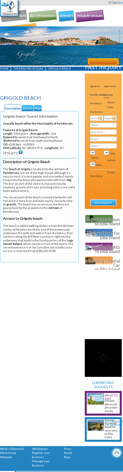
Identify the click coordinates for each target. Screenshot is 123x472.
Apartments (110, 86)
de (115, 3)
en (121, 3)
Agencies (95, 86)
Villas (110, 107)
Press (68, 449)
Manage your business (41, 463)
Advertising (8, 453)
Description (13, 108)
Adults (95, 157)
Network (6, 457)
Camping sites (108, 96)
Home (4, 68)
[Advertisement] (30, 83)
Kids (112, 153)
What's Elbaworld (12, 449)
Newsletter (96, 176)
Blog (67, 457)
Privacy (111, 172)
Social (68, 453)
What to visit (111, 397)
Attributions (40, 449)
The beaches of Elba (28, 68)
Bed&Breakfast (98, 94)
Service (28, 108)
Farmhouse (96, 103)
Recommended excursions (112, 423)
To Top (116, 452)
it (110, 3)
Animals (111, 160)
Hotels (111, 102)
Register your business (41, 455)
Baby (99, 164)
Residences (96, 112)
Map (38, 108)
